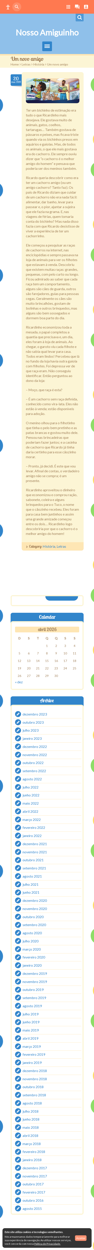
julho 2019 (30, 1014)
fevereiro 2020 (34, 957)
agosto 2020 (32, 933)
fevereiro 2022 (34, 828)
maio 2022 (31, 803)
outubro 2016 (33, 1200)
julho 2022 (30, 787)
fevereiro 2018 (34, 1152)
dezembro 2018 (35, 1071)
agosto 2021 (32, 876)
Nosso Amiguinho (47, 32)
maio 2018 (31, 1127)
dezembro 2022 (35, 746)
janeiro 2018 (32, 1160)
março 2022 (32, 819)
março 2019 (32, 1046)
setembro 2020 (34, 925)
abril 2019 (30, 1038)
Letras (26, 64)
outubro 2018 (33, 1087)
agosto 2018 (32, 1103)
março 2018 (32, 1144)
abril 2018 (30, 1135)
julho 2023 (30, 730)
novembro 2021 (35, 852)
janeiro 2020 (32, 965)
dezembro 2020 (35, 900)
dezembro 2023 (35, 714)
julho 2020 (30, 941)
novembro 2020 (35, 908)
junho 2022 (31, 795)
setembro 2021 (34, 868)
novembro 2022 (35, 755)
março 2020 (32, 949)
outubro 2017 (33, 1184)
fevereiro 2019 (34, 1054)
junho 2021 (31, 892)
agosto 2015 (32, 1208)
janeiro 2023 (32, 738)
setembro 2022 (34, 771)
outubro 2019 (33, 990)
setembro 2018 (34, 1095)
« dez (19, 682)
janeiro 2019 (32, 1062)
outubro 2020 (33, 917)
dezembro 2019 (35, 973)
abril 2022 (30, 811)
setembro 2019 (34, 998)
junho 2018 (31, 1119)
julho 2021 (30, 884)
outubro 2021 (33, 860)
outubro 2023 (33, 722)
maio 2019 (31, 1030)
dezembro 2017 (35, 1168)
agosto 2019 (32, 1006)
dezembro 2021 (35, 844)
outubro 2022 (33, 763)
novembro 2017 (35, 1176)
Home (15, 64)
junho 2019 (31, 1022)
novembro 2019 (35, 981)
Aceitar (80, 1238)
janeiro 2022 (32, 835)
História (38, 64)
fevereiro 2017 (34, 1192)
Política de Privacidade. (47, 1243)
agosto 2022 (32, 779)
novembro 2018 (35, 1079)
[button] (8, 6)
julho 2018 (30, 1111)
